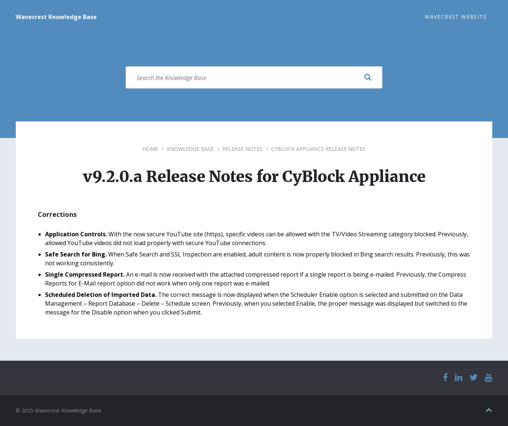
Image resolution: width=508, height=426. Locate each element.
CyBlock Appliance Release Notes (318, 148)
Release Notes (242, 148)
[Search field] (254, 77)
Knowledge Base (190, 148)
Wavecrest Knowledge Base (56, 17)
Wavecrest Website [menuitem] (456, 16)
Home (150, 148)
